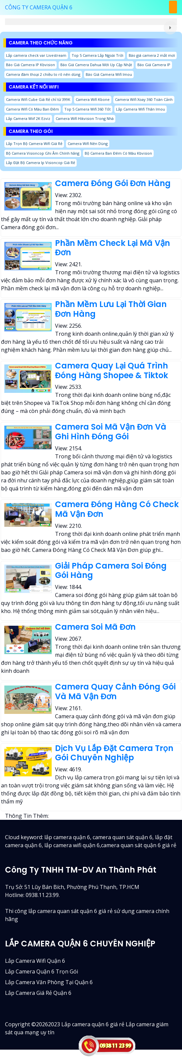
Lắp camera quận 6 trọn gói (41, 971)
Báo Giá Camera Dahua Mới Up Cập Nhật (96, 64)
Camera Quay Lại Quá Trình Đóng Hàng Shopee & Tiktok (111, 370)
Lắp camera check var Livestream (36, 55)
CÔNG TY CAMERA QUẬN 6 (38, 7)
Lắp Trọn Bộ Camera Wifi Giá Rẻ (34, 143)
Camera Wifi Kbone (93, 99)
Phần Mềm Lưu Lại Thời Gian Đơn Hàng (111, 309)
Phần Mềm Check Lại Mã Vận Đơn (112, 248)
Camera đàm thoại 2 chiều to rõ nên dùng (43, 74)
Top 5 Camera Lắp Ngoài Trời (97, 55)
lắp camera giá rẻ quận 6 (38, 993)
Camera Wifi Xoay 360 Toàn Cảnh (144, 99)
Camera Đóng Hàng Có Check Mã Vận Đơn (117, 509)
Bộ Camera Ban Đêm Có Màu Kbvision (118, 153)
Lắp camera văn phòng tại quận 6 (49, 982)
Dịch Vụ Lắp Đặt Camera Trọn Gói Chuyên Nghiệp (114, 753)
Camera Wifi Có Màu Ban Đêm (32, 109)
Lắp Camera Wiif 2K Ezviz (28, 118)
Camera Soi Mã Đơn (95, 626)
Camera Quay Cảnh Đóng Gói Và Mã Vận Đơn (115, 691)
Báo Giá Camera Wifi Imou (109, 74)
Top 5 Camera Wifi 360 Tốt (87, 109)
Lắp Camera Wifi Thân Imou (140, 109)
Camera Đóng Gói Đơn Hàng (113, 183)
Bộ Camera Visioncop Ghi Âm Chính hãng (42, 153)
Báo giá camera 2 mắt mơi (152, 55)
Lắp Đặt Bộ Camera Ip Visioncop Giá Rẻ (40, 162)
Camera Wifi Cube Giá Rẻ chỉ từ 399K (38, 99)
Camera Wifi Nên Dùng (88, 143)
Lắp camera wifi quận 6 (35, 960)
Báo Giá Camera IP (153, 64)
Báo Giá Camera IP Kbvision (30, 64)
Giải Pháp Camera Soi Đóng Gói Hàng (111, 570)
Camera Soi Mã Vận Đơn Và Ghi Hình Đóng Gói (110, 431)
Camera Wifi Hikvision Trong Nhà (85, 118)
